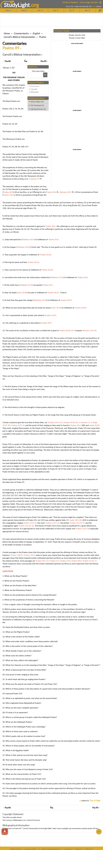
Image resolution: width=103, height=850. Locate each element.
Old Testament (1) (37, 105)
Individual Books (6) (38, 109)
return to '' (91, 800)
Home (7, 33)
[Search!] (45, 75)
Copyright (34, 89)
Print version (35, 86)
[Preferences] (100, 10)
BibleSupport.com (20, 820)
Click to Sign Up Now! (89, 2)
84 (8, 61)
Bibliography (35, 92)
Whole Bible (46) (37, 102)
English (36, 33)
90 (43, 61)
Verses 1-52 (8, 67)
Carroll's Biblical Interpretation (19, 36)
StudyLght (17, 5)
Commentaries (21, 33)
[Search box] (36, 75)
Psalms (42, 36)
